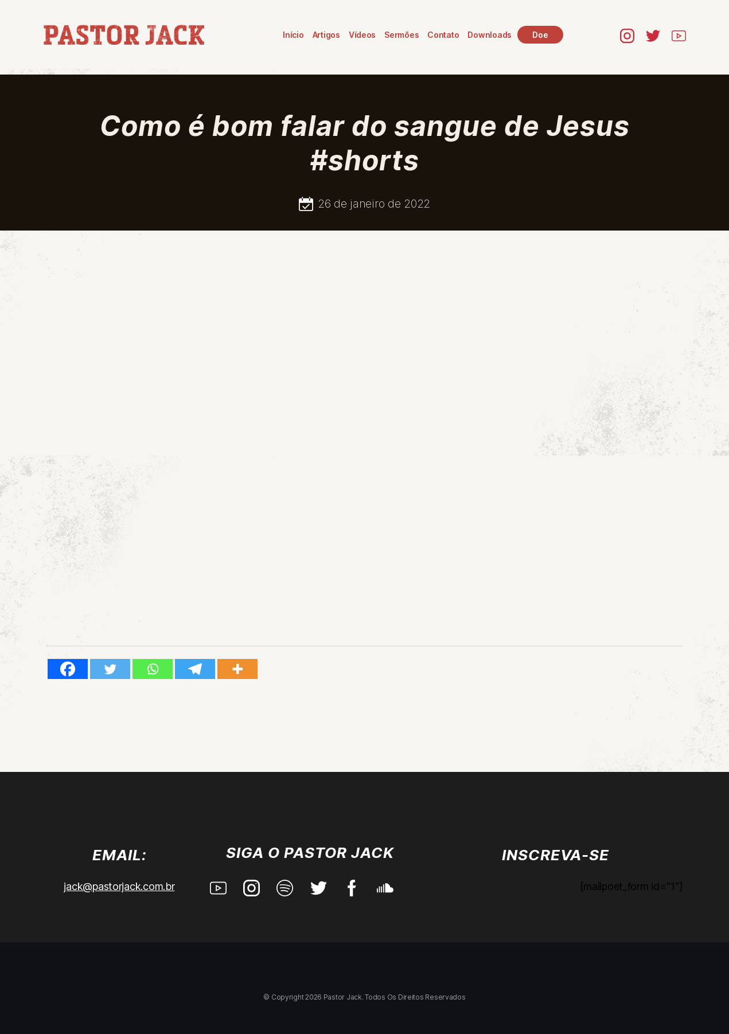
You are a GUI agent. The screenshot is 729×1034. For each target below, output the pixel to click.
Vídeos (363, 35)
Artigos (327, 35)
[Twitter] (110, 669)
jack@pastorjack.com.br (119, 886)
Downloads (491, 35)
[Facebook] (68, 669)
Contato (445, 35)
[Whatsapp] (152, 669)
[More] (237, 669)
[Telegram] (195, 669)
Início (294, 35)
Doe (541, 35)
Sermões (402, 35)
